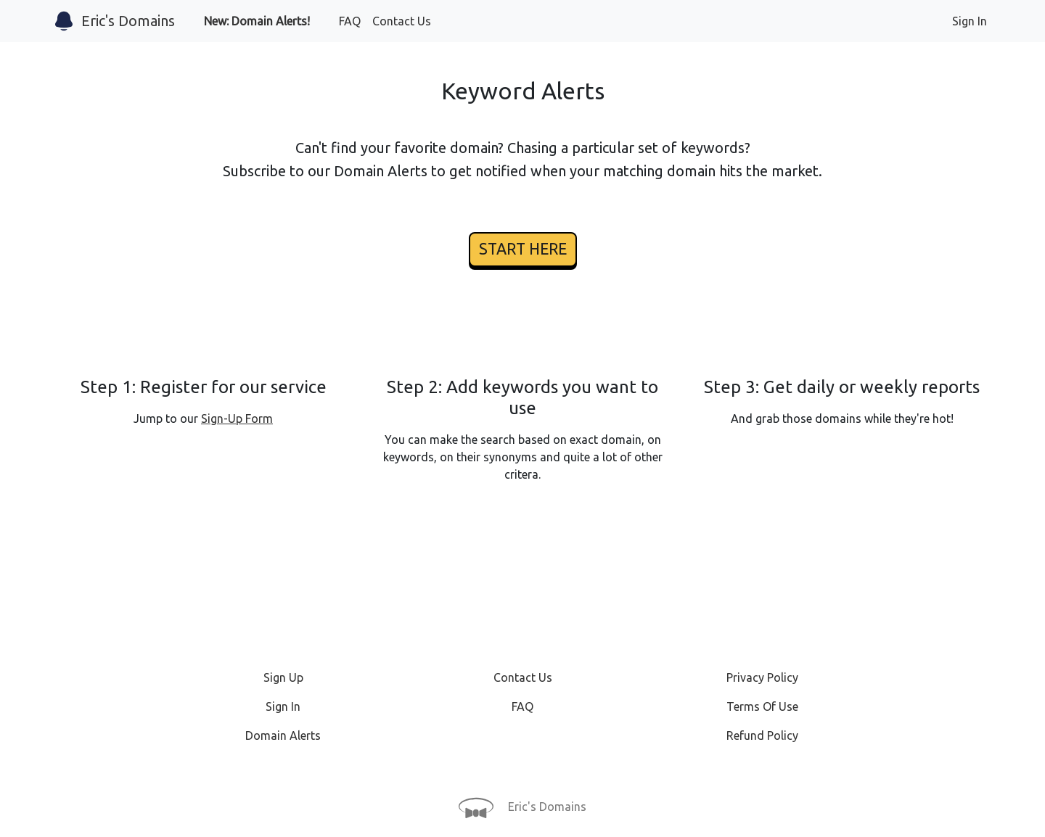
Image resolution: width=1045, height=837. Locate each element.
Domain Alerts (283, 735)
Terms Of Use (762, 706)
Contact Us (401, 21)
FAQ (350, 21)
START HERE (523, 248)
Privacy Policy (762, 677)
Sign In (969, 21)
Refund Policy (762, 735)
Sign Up (283, 677)
